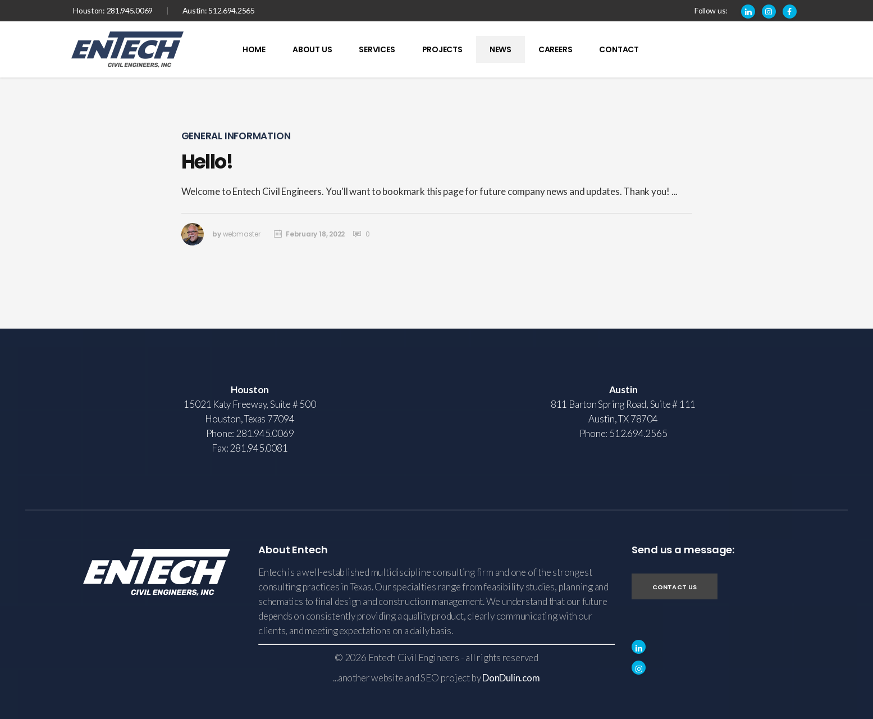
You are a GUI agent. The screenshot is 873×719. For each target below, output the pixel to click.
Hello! (206, 161)
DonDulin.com (511, 678)
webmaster (241, 234)
